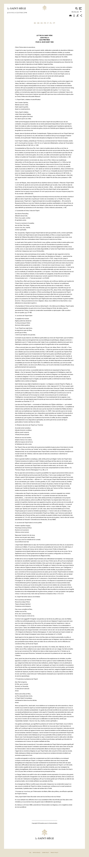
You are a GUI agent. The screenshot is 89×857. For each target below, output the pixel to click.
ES (42, 23)
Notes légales (36, 852)
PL (51, 23)
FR (45, 23)
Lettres (20, 13)
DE (35, 23)
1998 (25, 13)
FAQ (30, 852)
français (75, 12)
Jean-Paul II (12, 13)
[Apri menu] (80, 8)
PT (54, 23)
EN (38, 23)
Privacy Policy (54, 852)
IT (48, 23)
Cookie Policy (45, 852)
